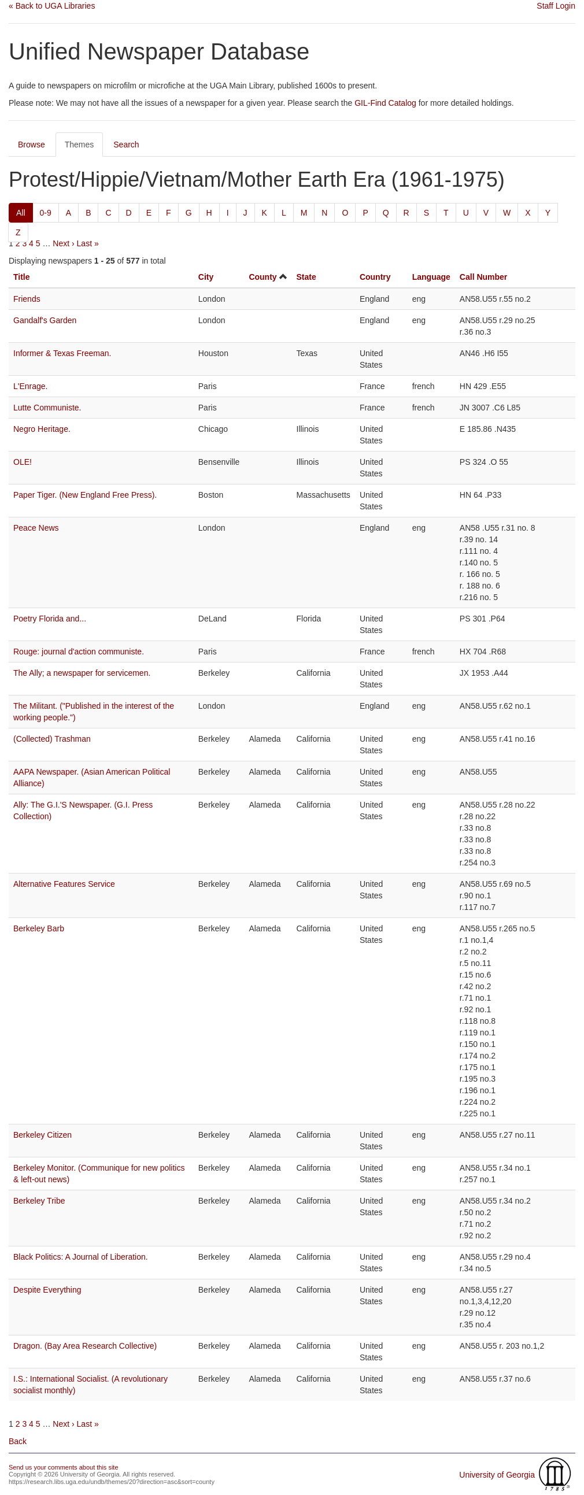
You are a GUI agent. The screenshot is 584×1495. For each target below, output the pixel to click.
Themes (79, 144)
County (262, 277)
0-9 (45, 212)
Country (375, 277)
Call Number (483, 277)
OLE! (22, 462)
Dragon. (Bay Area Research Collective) (85, 1345)
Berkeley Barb (38, 928)
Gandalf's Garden (44, 320)
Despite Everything (47, 1289)
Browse (31, 144)
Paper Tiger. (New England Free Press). (85, 494)
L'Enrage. (30, 386)
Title (21, 277)
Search (126, 144)
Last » (88, 243)
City (205, 277)
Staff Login (556, 5)
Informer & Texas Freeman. (62, 353)
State (306, 277)
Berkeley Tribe (39, 1200)
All (20, 212)
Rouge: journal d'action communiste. (78, 651)
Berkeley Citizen (42, 1134)
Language (431, 277)
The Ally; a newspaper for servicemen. (81, 673)
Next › (63, 243)
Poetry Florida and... (49, 618)
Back (18, 1441)
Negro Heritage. (42, 429)
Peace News (36, 527)
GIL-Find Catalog (385, 103)
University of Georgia (497, 1474)
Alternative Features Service (64, 884)
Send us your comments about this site (64, 1467)
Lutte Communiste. (47, 407)
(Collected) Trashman (52, 738)
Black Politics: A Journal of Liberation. (80, 1256)
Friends (26, 299)
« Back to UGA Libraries (52, 5)
